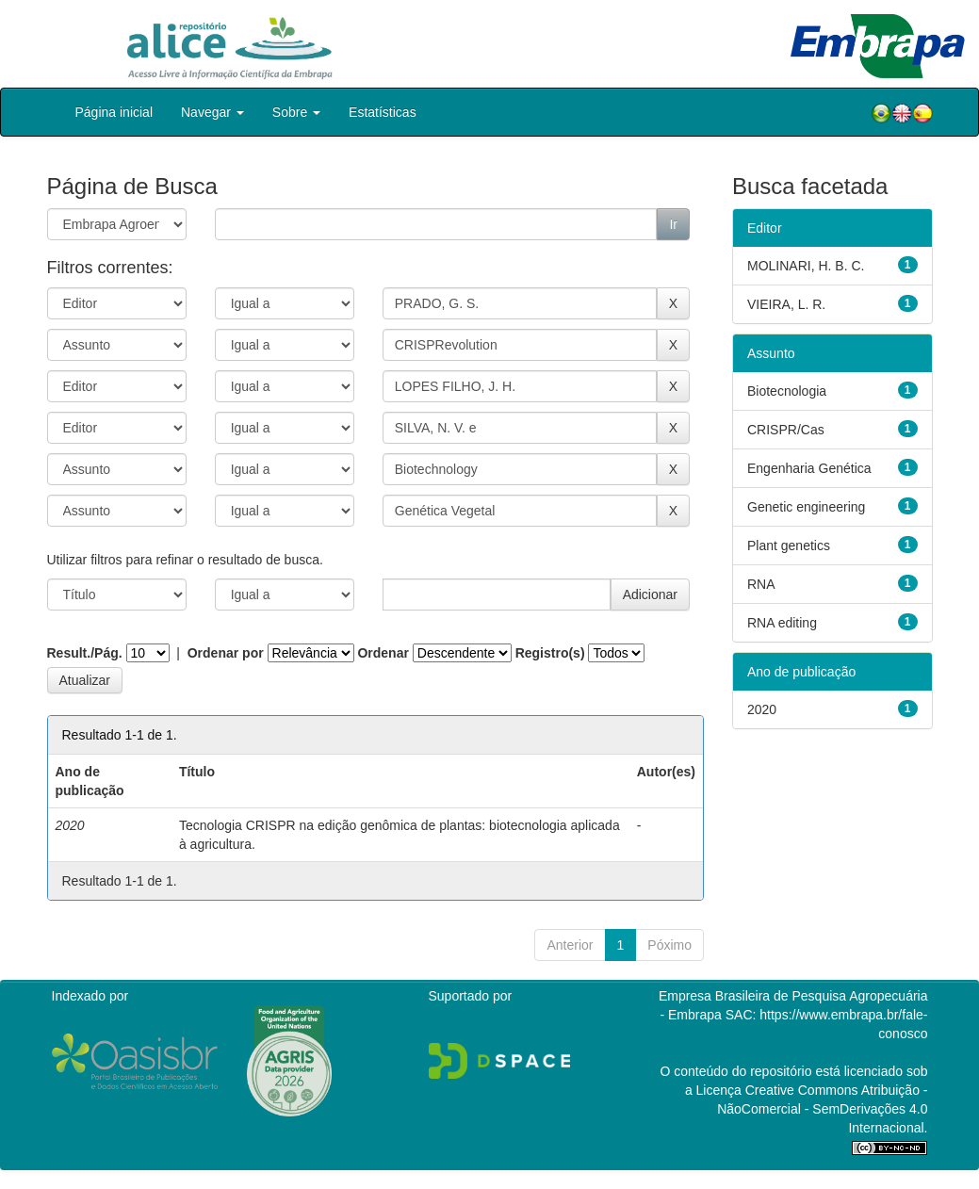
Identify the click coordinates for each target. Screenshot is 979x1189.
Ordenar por (226, 652)
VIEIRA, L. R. (786, 304)
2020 (761, 709)
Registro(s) (550, 652)
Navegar (212, 112)
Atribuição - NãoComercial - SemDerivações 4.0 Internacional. (822, 1109)
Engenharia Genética (809, 468)
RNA (761, 584)
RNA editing (782, 622)
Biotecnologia (786, 391)
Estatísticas (382, 112)
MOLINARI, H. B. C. (805, 265)
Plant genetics (788, 545)
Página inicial (114, 112)
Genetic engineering (806, 506)
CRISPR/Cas (785, 429)
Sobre (296, 112)
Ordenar (382, 652)
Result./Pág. (84, 652)
